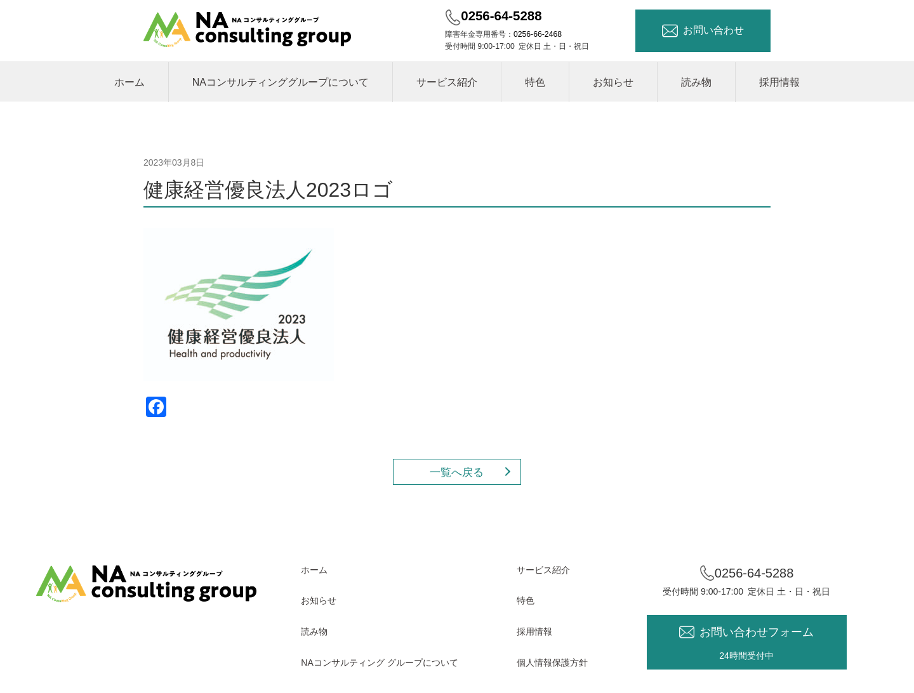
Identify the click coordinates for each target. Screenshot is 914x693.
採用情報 (779, 82)
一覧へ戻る (457, 472)
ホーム (129, 82)
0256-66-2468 (537, 34)
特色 (535, 82)
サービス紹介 (446, 82)
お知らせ (613, 82)
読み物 (696, 82)
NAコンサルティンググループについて (280, 82)
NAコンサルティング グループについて (379, 662)
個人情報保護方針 (552, 662)
